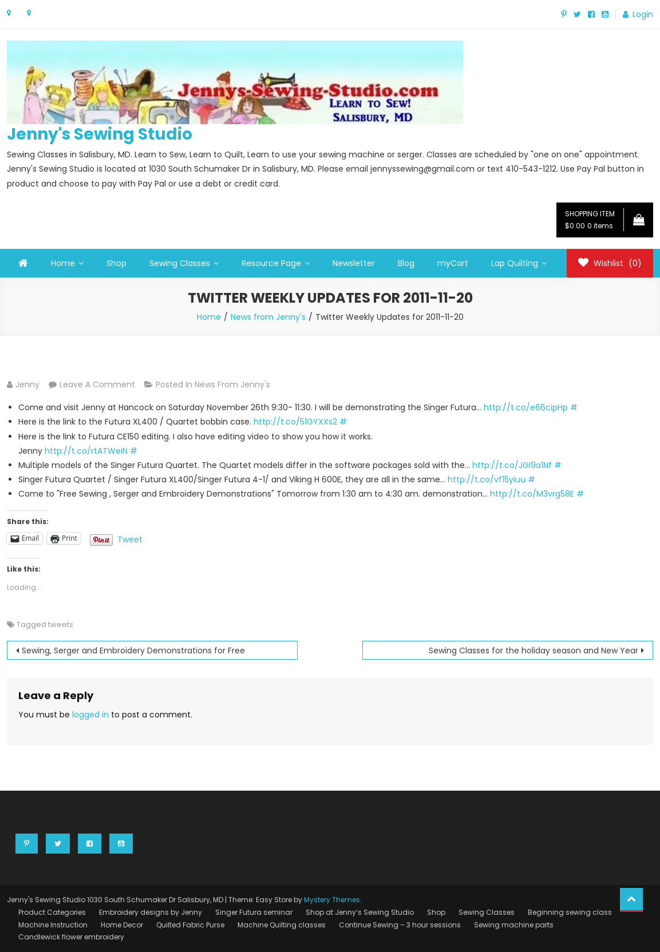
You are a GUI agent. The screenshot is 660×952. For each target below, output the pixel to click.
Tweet (130, 538)
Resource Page (271, 263)
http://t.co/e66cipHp (526, 407)
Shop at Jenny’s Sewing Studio (360, 912)
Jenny (27, 384)
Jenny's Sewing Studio (99, 134)
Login (643, 14)
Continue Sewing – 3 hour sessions (400, 925)
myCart (452, 263)
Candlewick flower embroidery (71, 937)
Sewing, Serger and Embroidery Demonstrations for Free (133, 650)
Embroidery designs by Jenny (150, 912)
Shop (116, 263)
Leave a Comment (97, 384)
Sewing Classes (179, 263)
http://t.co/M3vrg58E (532, 493)
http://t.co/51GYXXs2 (295, 421)
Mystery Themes (332, 900)
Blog (406, 263)
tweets (60, 624)
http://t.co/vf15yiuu (486, 479)
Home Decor (122, 925)
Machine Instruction (53, 925)
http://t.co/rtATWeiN (86, 451)
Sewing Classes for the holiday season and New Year (533, 650)
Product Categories (52, 912)
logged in (90, 714)
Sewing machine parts (514, 925)
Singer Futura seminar (254, 912)
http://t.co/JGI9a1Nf (512, 465)
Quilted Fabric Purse (190, 925)
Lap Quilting (514, 263)
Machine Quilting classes (282, 925)
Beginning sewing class (570, 912)
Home (63, 263)
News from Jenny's (232, 384)
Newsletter (354, 263)
